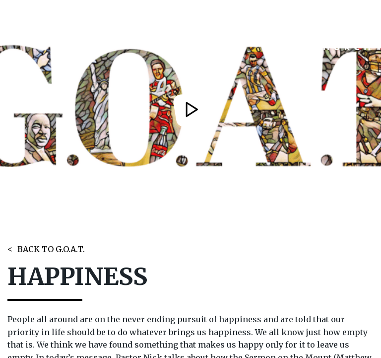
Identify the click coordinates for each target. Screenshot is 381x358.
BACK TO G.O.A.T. (51, 249)
